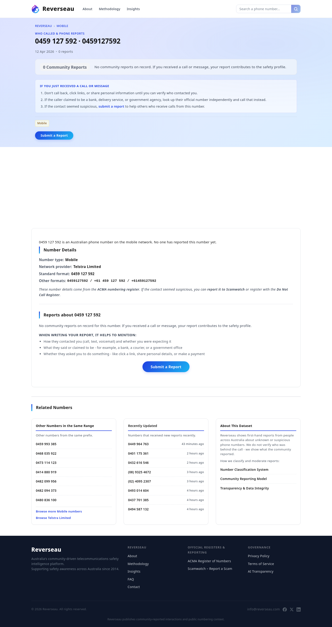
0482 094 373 (46, 490)
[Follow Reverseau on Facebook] (285, 609)
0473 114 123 (46, 462)
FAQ (130, 579)
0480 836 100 (46, 500)
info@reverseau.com (263, 609)
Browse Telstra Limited (53, 518)
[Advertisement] (166, 186)
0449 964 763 (138, 444)
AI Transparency (260, 571)
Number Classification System (244, 469)
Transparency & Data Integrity (244, 488)
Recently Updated (142, 426)
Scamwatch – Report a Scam (210, 568)
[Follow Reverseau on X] (292, 609)
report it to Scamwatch (226, 289)
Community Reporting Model (243, 479)
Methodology (109, 9)
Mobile (62, 26)
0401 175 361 (138, 453)
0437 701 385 (138, 500)
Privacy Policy (258, 556)
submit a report (111, 106)
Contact (133, 587)
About (87, 9)
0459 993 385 (46, 444)
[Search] (295, 9)
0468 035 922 (46, 453)
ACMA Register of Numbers (209, 561)
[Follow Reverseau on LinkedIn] (298, 609)
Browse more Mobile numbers (59, 511)
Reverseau (43, 26)
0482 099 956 (46, 481)
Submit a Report (54, 135)
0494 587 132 (138, 509)
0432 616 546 (138, 462)
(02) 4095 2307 (139, 481)
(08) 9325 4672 (139, 472)
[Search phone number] (263, 9)
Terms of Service (261, 564)
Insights (133, 9)
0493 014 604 (138, 490)
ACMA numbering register (118, 289)
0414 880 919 (46, 472)
